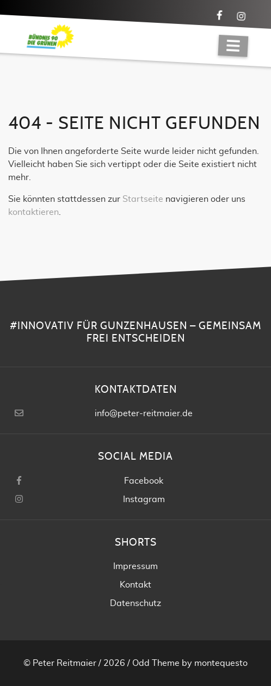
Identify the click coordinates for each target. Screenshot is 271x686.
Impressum (135, 566)
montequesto (221, 663)
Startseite (142, 199)
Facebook (143, 481)
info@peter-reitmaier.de (144, 413)
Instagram (144, 499)
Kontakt (135, 584)
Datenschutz (135, 603)
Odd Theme (156, 663)
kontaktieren (33, 212)
